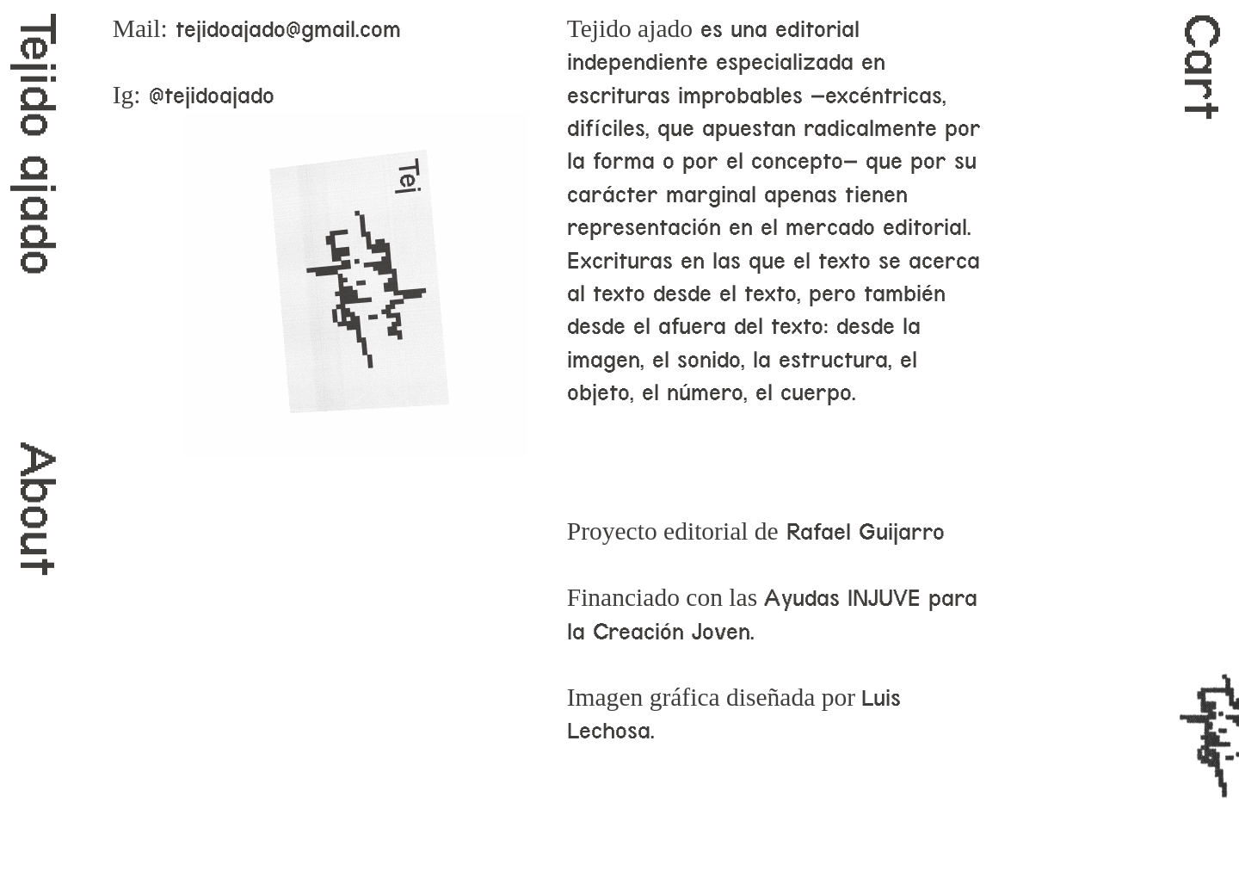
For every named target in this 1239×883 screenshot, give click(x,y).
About (38, 509)
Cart (1202, 66)
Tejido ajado (38, 144)
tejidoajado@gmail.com (288, 29)
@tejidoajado (211, 95)
